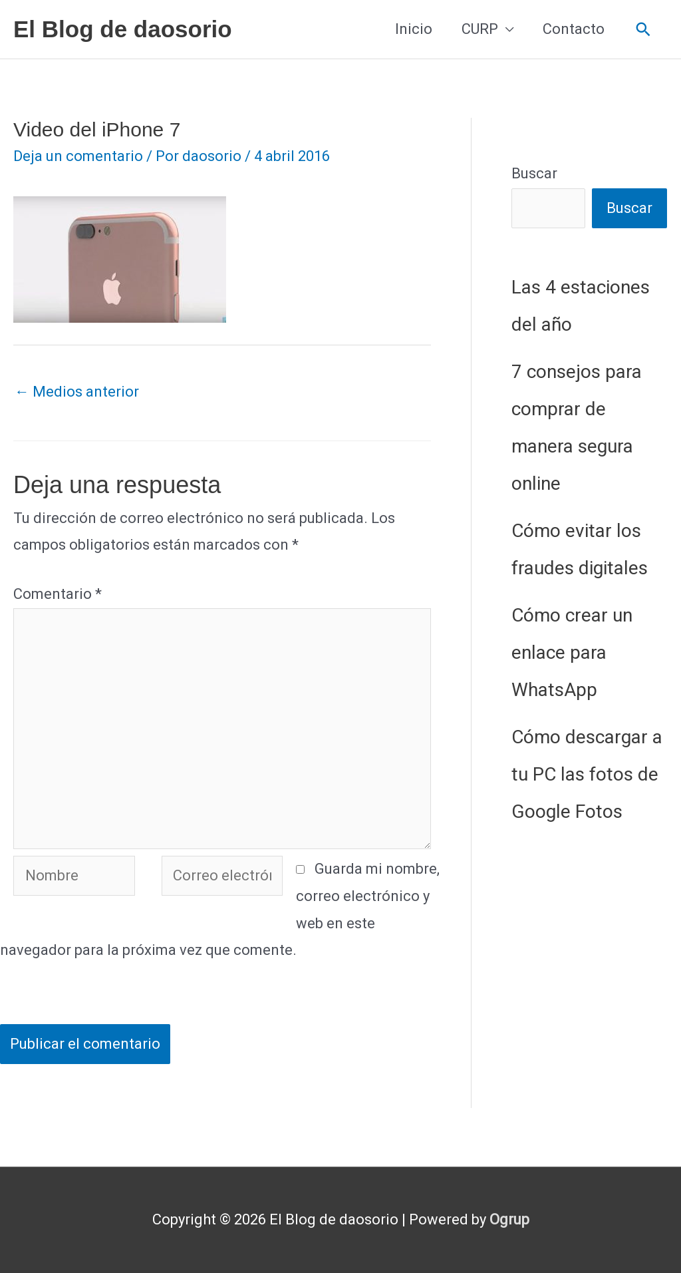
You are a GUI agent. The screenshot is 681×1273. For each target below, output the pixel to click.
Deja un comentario (78, 156)
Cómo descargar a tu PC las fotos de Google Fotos (586, 774)
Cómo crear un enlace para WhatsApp (571, 652)
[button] (643, 29)
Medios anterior (77, 391)
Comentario (57, 594)
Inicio (413, 29)
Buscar (534, 173)
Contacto (574, 29)
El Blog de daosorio (122, 29)
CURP (480, 29)
